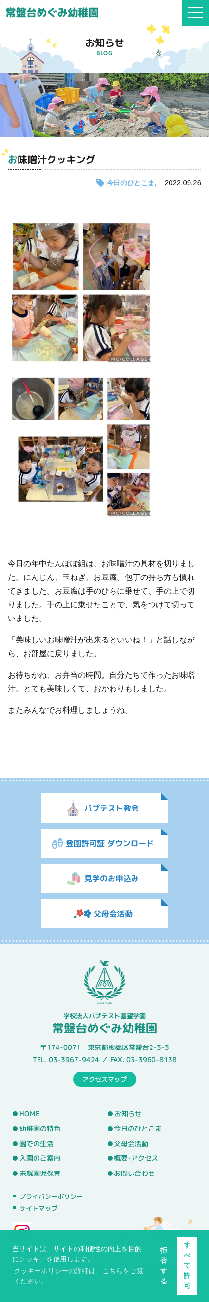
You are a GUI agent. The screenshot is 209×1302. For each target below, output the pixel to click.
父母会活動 (131, 1144)
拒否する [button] (163, 1265)
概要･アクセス (136, 1158)
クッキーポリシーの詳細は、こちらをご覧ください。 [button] (78, 1276)
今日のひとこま (130, 183)
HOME (29, 1113)
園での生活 (36, 1144)
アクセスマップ (104, 1078)
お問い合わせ (134, 1173)
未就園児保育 (39, 1173)
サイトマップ (38, 1208)
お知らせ (128, 1114)
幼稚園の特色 (39, 1128)
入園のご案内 (39, 1158)
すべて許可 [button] (187, 1265)
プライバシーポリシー (51, 1196)
